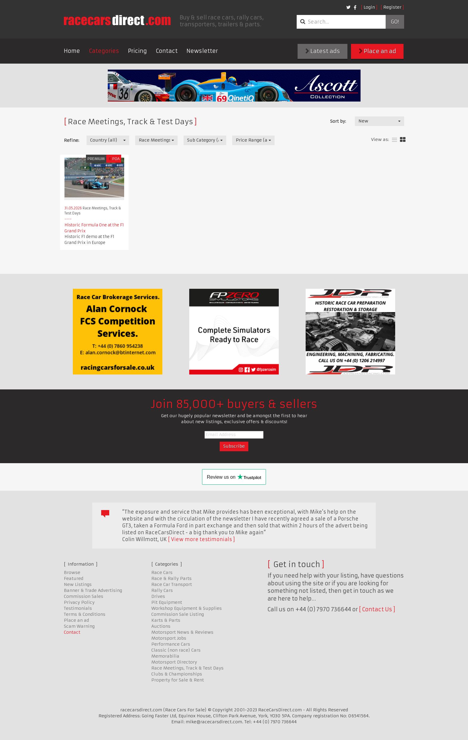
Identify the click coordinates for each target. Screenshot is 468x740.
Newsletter (202, 50)
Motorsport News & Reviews (182, 632)
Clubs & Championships (176, 674)
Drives (158, 596)
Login (369, 7)
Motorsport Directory (174, 662)
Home (72, 50)
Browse (72, 572)
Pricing (137, 50)
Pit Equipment (166, 602)
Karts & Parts (165, 620)
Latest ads (322, 51)
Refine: (71, 140)
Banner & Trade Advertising (93, 590)
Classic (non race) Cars (176, 650)
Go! (395, 22)
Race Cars (162, 572)
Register (392, 7)
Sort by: (338, 121)
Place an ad (377, 51)
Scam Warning (79, 626)
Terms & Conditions (84, 614)
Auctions (160, 626)
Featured (73, 578)
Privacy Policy (79, 602)
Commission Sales (83, 596)
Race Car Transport (171, 584)
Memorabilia (165, 656)
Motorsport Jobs (168, 638)
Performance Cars (170, 644)
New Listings (78, 584)
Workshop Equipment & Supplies (186, 608)
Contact (167, 50)
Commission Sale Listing (177, 614)
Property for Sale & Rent (177, 680)
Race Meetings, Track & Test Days (187, 668)
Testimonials (78, 608)
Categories (104, 50)
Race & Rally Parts (171, 578)
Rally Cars (162, 590)
